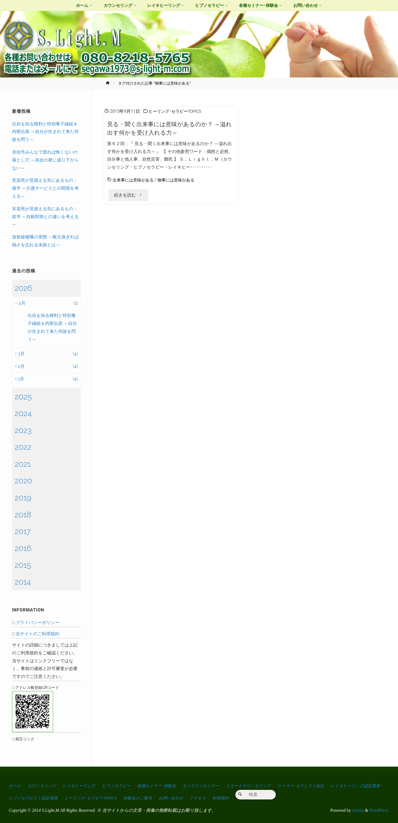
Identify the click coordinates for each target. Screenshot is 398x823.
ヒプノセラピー (123, 785)
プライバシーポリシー (37, 622)
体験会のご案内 (206, 798)
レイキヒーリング (83, 785)
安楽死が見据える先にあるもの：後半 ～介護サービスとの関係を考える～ (45, 188)
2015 (23, 565)
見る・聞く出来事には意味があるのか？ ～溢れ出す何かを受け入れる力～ (169, 128)
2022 (23, 447)
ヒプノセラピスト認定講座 (94, 798)
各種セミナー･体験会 (166, 785)
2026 (23, 288)
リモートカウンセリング (265, 785)
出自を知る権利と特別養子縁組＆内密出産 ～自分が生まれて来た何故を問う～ (45, 131)
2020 (23, 480)
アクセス (270, 798)
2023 (23, 430)
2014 (23, 582)
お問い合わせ (241, 798)
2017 (23, 531)
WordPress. (379, 810)
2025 (23, 396)
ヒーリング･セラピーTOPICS (177, 111)
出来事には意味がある (134, 180)
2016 (23, 548)
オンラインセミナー (214, 785)
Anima (357, 810)
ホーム (15, 785)
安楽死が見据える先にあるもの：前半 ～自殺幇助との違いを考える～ (45, 216)
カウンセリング (44, 785)
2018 (23, 514)
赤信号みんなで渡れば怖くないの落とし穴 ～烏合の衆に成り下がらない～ (45, 160)
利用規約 (294, 798)
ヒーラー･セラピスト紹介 (320, 785)
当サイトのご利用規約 (37, 633)
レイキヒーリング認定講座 (35, 798)
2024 (23, 413)
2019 (23, 497)
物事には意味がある (180, 180)
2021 (23, 464)
